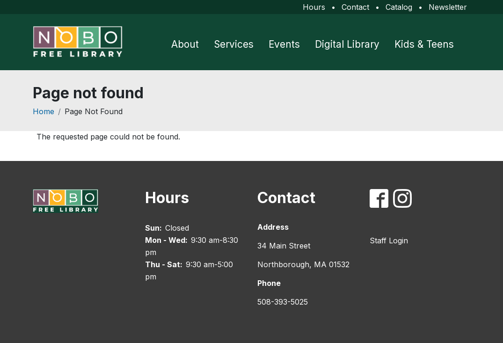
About (185, 44)
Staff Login (389, 240)
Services (234, 44)
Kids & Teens (424, 44)
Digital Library (347, 44)
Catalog (399, 7)
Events (284, 44)
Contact (355, 7)
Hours (314, 7)
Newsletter (448, 7)
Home (43, 111)
